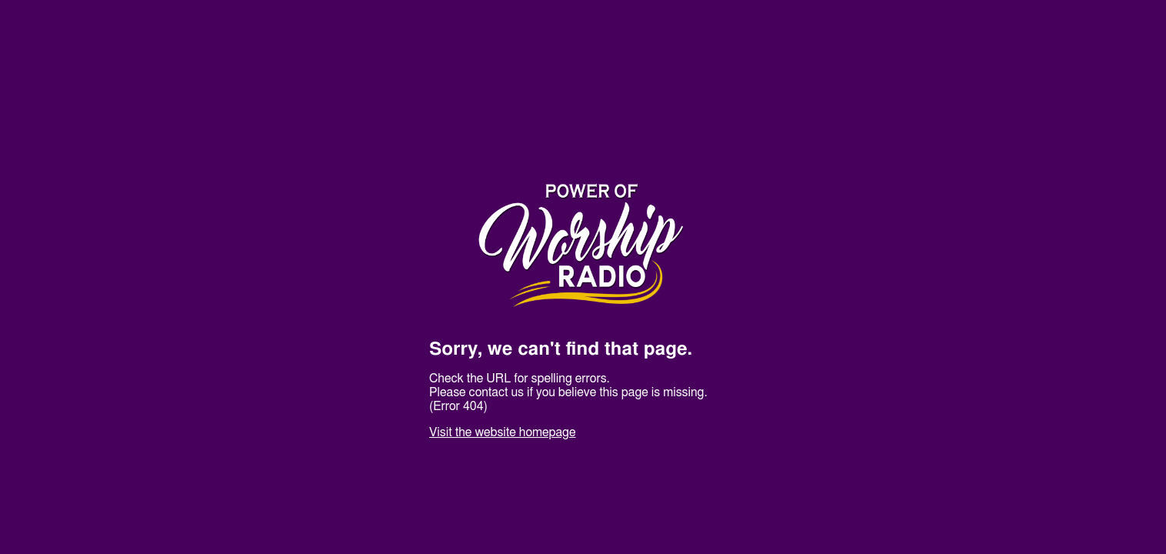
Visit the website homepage (502, 432)
